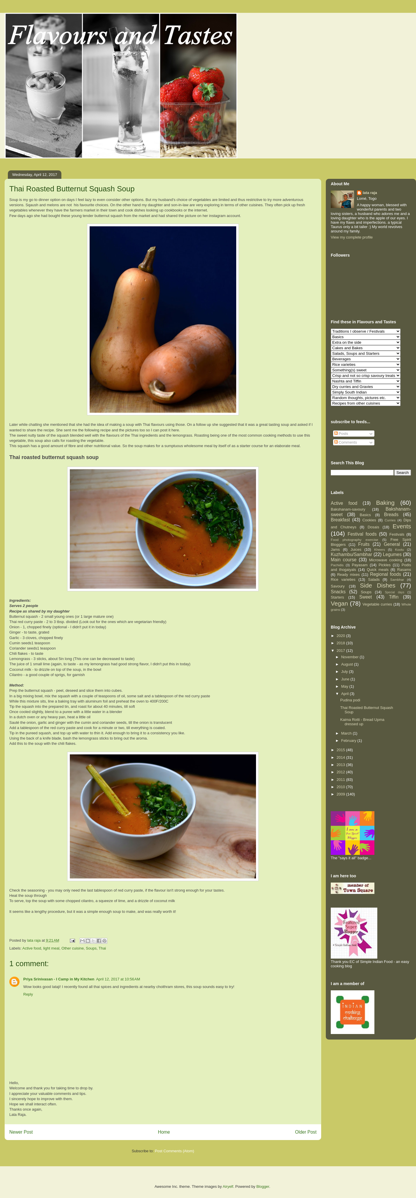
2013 (341, 765)
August (347, 664)
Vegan (339, 603)
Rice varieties (343, 579)
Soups (91, 948)
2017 (341, 650)
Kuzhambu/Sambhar (351, 554)
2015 (341, 750)
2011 (341, 779)
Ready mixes (348, 574)
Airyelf (228, 1186)
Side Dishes (377, 585)
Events (401, 526)
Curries (390, 520)
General (392, 544)
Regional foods (385, 574)
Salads (374, 579)
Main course (343, 559)
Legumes (392, 554)
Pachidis (337, 565)
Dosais (373, 527)
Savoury (338, 586)
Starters (337, 597)
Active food (31, 948)
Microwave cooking (385, 560)
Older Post (306, 1132)
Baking (385, 502)
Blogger (262, 1186)
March (347, 733)
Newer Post (21, 1132)
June (346, 679)
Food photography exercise (354, 539)
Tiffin (394, 596)
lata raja (370, 192)
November (350, 657)
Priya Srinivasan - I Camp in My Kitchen (58, 979)
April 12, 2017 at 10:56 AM (118, 979)
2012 (341, 772)
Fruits (363, 544)
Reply (28, 994)
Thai (102, 948)
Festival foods (362, 534)
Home (164, 1132)
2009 (341, 794)
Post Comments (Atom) (174, 1151)
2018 (341, 643)
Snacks (338, 591)
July (345, 671)
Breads (391, 514)
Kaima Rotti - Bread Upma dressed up (362, 721)
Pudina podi (350, 700)
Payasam (359, 565)
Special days (394, 592)
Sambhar (397, 579)
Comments (345, 442)
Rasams (404, 569)
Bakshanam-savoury (348, 509)
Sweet (365, 596)
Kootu (399, 549)
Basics (365, 515)
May (345, 686)
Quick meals (378, 569)
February (349, 740)
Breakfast (340, 519)
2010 (341, 787)
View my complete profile (352, 237)
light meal (51, 948)
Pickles (384, 565)
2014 (341, 757)
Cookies (369, 520)
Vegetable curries (377, 604)
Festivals (397, 534)
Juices (356, 549)
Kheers (379, 549)
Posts (341, 433)
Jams (335, 549)
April (345, 693)
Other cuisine (72, 948)
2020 (341, 636)
